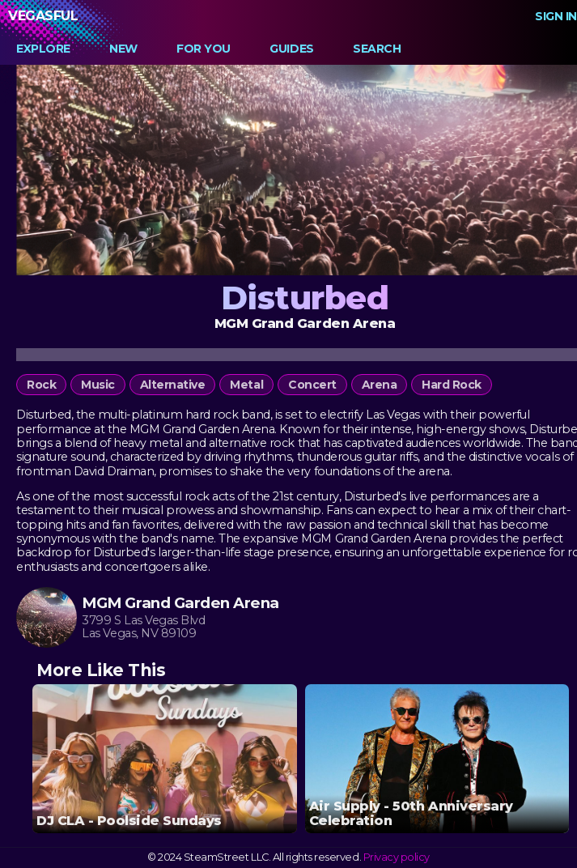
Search (377, 48)
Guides (291, 48)
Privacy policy (396, 857)
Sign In (556, 16)
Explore (43, 48)
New (123, 48)
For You (203, 48)
